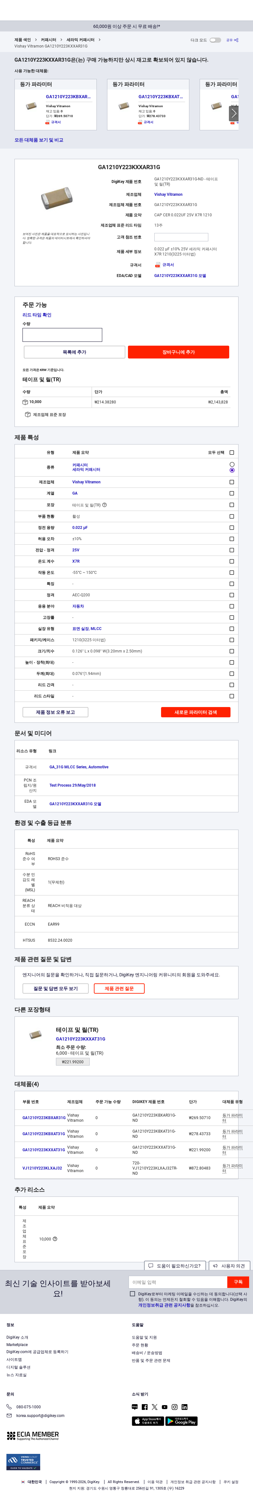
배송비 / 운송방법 (147, 1353)
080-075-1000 (23, 1407)
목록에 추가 (74, 352)
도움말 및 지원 (144, 1337)
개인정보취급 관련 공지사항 (164, 1305)
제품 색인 (22, 40)
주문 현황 (140, 1345)
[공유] (232, 40)
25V (75, 550)
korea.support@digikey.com (35, 1416)
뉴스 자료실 (16, 1375)
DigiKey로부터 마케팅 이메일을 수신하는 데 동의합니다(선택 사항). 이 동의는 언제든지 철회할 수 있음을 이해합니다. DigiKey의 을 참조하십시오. (192, 1300)
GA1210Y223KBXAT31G (163, 96)
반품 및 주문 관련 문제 (151, 1360)
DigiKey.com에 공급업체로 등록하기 (37, 1352)
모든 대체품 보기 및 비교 (38, 139)
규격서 (164, 265)
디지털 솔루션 (18, 1367)
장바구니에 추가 (178, 352)
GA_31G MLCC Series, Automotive (79, 767)
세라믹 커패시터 (81, 40)
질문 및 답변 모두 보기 (55, 988)
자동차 (78, 606)
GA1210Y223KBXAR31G (71, 96)
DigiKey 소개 (17, 1337)
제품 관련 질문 (119, 988)
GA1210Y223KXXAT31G (44, 1150)
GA (74, 493)
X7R (76, 561)
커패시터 (48, 40)
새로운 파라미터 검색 (196, 712)
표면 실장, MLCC (87, 628)
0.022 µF (80, 527)
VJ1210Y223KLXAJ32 (42, 1168)
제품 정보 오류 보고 (55, 712)
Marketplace (17, 1345)
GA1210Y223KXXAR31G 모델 (180, 275)
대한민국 (31, 1482)
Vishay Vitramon (168, 194)
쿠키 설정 (231, 1482)
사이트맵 (14, 1359)
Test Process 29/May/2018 (73, 785)
